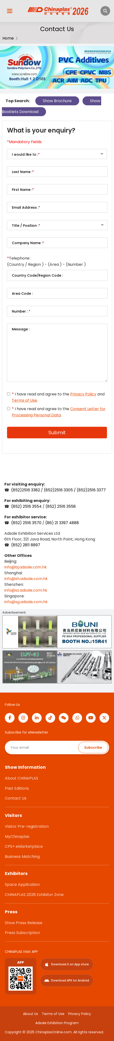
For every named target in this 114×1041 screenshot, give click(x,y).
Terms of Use (24, 400)
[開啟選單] (9, 11)
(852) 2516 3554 (26, 506)
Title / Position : (26, 225)
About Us (30, 1013)
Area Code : (22, 293)
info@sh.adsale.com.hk (26, 578)
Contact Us (15, 798)
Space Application (22, 884)
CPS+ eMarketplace (24, 846)
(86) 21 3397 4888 (62, 523)
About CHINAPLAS (21, 778)
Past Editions (17, 788)
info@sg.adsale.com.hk (26, 602)
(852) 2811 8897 (25, 545)
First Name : (23, 189)
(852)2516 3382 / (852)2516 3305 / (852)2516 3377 (58, 490)
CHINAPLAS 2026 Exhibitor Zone (34, 894)
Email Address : (26, 207)
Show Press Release (23, 923)
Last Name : (23, 171)
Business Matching (22, 856)
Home (8, 38)
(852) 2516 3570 (26, 523)
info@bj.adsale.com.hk (25, 567)
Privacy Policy (83, 394)
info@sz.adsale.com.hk (25, 590)
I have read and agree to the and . (58, 397)
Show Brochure (57, 101)
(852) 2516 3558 (61, 506)
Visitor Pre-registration (27, 826)
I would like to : (26, 154)
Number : (21, 311)
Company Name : (28, 242)
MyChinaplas (17, 836)
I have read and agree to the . (59, 412)
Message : (21, 329)
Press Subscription (22, 932)
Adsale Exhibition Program (57, 1023)
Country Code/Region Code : (37, 275)
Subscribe (93, 747)
